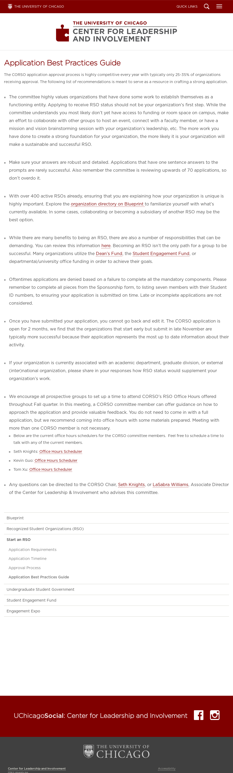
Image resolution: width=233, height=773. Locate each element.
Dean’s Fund (109, 253)
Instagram (215, 716)
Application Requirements (32, 550)
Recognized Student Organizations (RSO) (45, 529)
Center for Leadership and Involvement (116, 31)
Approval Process (24, 568)
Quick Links (187, 6)
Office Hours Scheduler (60, 451)
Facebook (198, 716)
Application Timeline (27, 558)
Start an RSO (19, 539)
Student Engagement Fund (161, 253)
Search (206, 7)
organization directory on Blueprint (108, 204)
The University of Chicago (39, 6)
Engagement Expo (23, 611)
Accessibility (166, 768)
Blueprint (15, 518)
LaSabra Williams (170, 484)
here (105, 245)
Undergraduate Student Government (40, 589)
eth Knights (133, 484)
